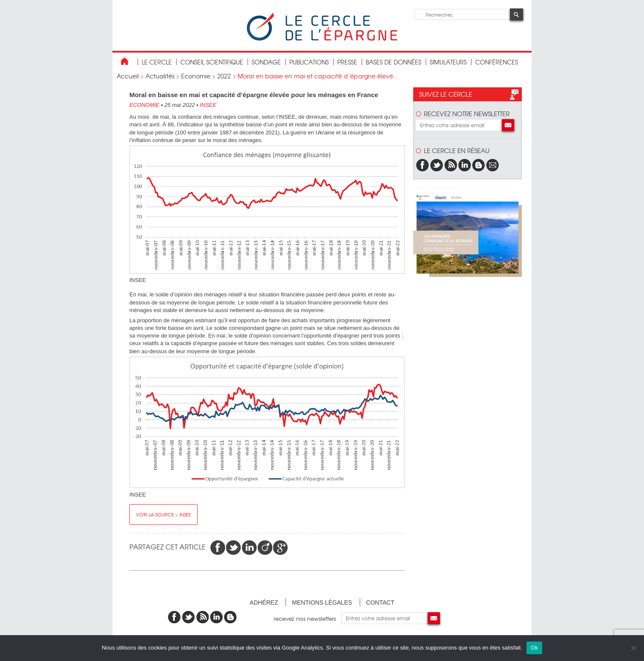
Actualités (160, 76)
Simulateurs (448, 62)
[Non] (633, 648)
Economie (195, 76)
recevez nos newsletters (307, 618)
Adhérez (264, 602)
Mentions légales (322, 602)
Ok (534, 647)
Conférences (496, 62)
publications (309, 62)
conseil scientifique (211, 62)
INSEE (208, 105)
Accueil (128, 76)
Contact (380, 602)
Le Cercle (157, 62)
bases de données (393, 62)
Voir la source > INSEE (163, 514)
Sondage (266, 62)
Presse (347, 62)
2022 (224, 76)
